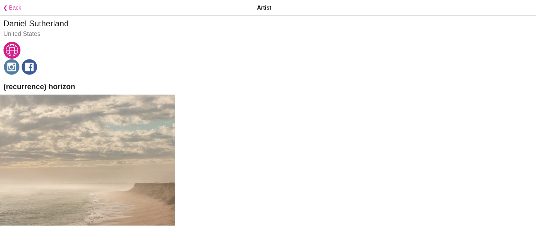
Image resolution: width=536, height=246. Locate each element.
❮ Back (10, 8)
